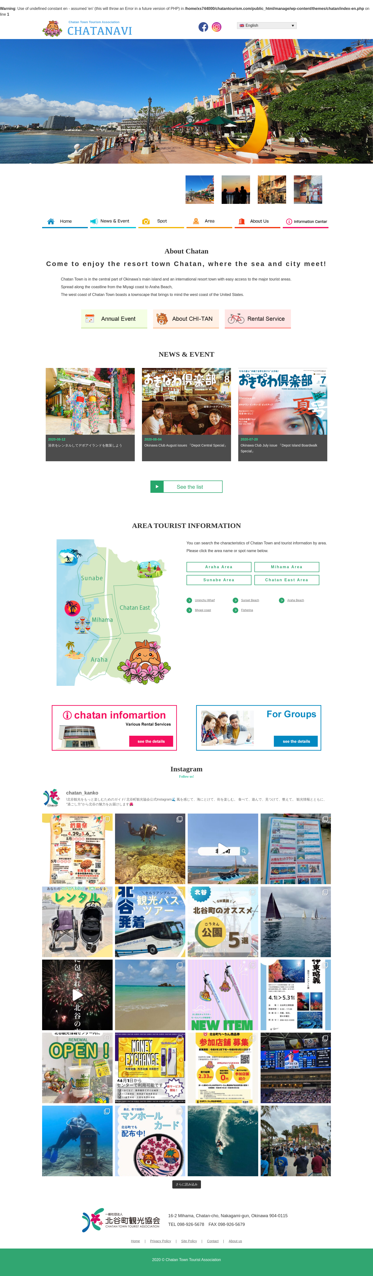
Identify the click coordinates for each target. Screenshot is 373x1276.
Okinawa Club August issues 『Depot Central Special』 (186, 445)
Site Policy (189, 1241)
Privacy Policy (160, 1241)
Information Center (307, 224)
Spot (162, 224)
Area (210, 224)
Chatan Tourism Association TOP (66, 224)
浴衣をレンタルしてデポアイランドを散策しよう (85, 445)
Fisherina (247, 610)
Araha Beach (295, 600)
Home (135, 1241)
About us (259, 224)
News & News (114, 224)
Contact (213, 1241)
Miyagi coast (203, 610)
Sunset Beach (250, 600)
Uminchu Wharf (205, 600)
